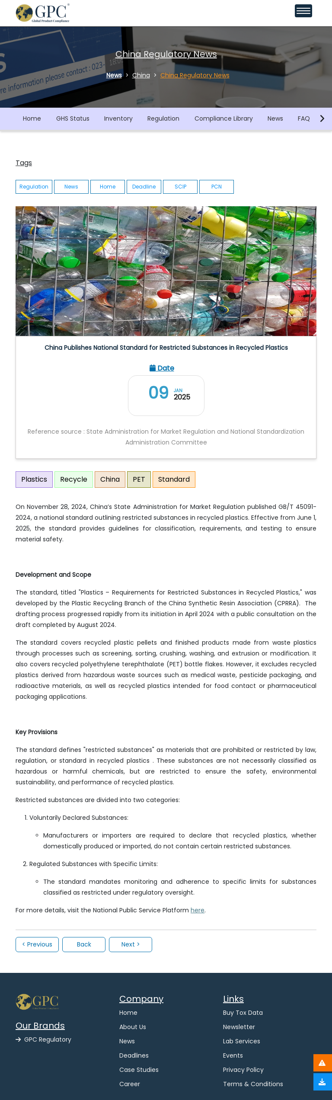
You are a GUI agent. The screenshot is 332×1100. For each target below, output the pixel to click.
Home (32, 118)
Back (84, 944)
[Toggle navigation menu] (303, 10)
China (110, 479)
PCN (216, 186)
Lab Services (241, 1041)
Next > (130, 944)
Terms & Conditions (253, 1084)
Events (233, 1055)
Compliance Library (224, 118)
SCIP (180, 186)
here (197, 910)
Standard (174, 479)
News (275, 118)
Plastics (34, 479)
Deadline (144, 186)
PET (139, 479)
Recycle (73, 479)
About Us (132, 1027)
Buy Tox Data (243, 1012)
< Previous (37, 944)
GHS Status (72, 118)
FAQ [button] (304, 118)
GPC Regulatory (43, 1039)
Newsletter (239, 1027)
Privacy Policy (243, 1069)
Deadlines (134, 1055)
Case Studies (139, 1069)
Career (129, 1084)
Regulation (163, 118)
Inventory (118, 118)
